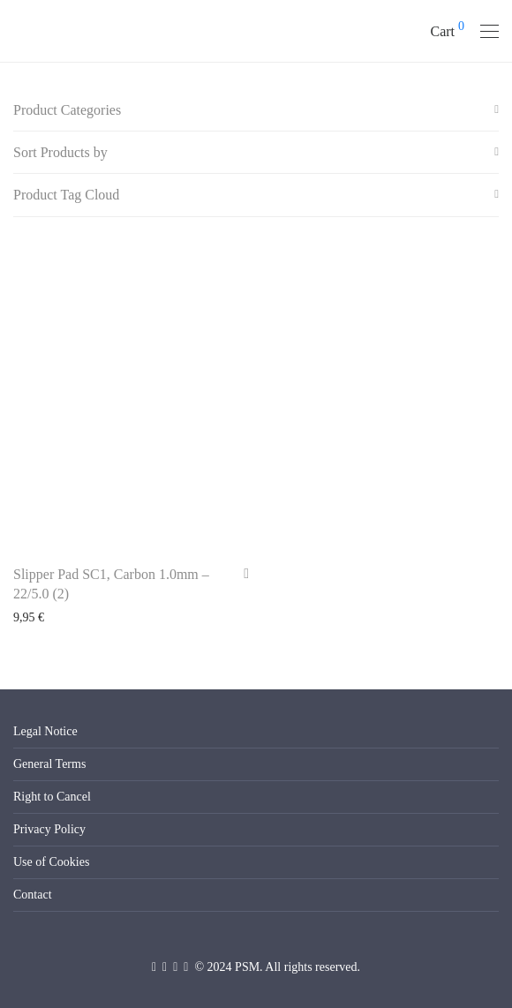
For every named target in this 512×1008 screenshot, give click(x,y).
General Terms (49, 764)
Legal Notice (45, 731)
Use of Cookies (51, 862)
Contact (32, 894)
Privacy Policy (49, 829)
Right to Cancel (52, 796)
